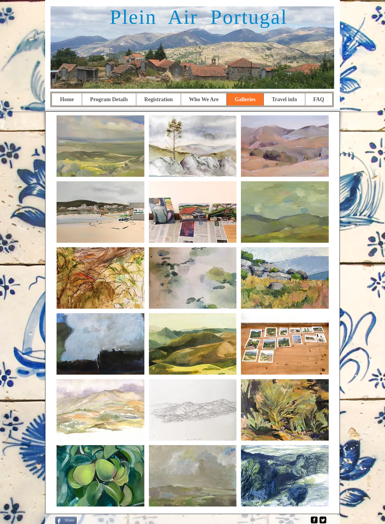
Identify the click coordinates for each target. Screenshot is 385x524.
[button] (100, 146)
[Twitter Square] (322, 519)
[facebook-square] (314, 519)
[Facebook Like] (97, 520)
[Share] (66, 520)
